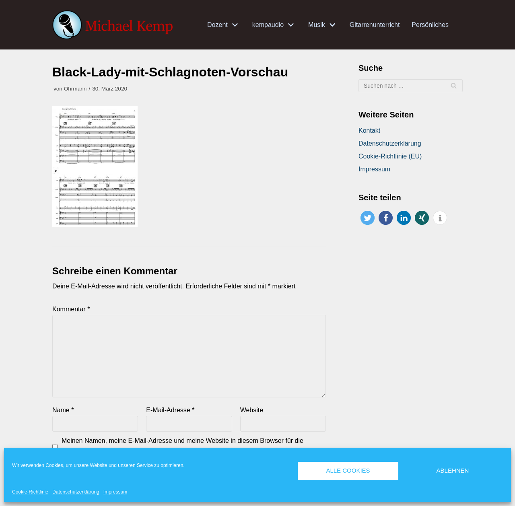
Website (252, 410)
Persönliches (430, 24)
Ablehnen (453, 470)
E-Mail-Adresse (170, 410)
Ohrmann (75, 89)
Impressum (115, 492)
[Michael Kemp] (114, 25)
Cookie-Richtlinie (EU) (390, 156)
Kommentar (71, 309)
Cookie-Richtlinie (30, 492)
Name (63, 410)
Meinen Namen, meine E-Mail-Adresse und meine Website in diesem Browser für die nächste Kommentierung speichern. (182, 446)
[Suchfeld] (410, 85)
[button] (367, 218)
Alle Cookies (348, 470)
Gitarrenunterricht (375, 24)
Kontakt (369, 130)
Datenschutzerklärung (75, 492)
